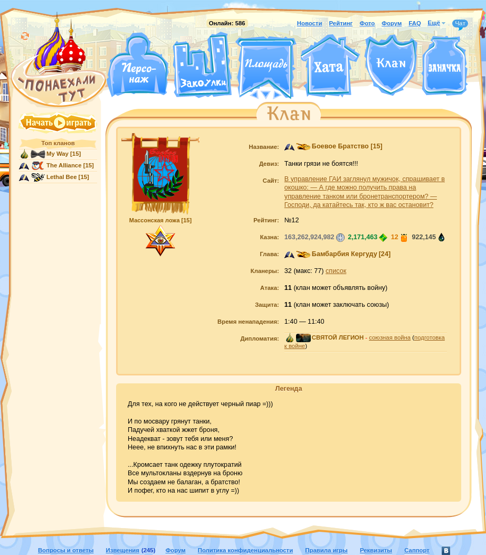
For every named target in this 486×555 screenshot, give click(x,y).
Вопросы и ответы (66, 550)
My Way (57, 153)
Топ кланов (57, 143)
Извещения (122, 550)
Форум (392, 23)
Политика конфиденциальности (245, 550)
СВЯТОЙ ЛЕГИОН (338, 337)
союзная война (390, 337)
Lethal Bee (61, 177)
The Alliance (64, 165)
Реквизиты (376, 550)
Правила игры (326, 550)
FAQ (414, 23)
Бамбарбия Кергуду (344, 254)
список (336, 271)
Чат (460, 23)
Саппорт (417, 550)
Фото (367, 23)
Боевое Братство (340, 146)
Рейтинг (341, 23)
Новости (309, 23)
